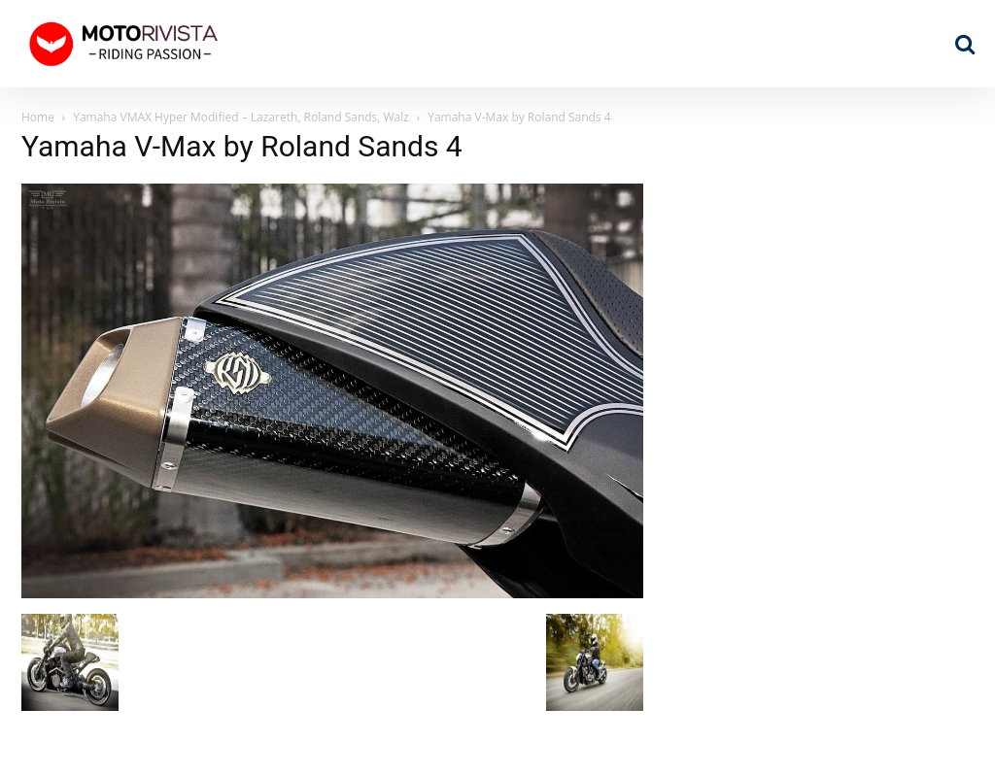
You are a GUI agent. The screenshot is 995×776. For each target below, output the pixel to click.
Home (37, 117)
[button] (965, 43)
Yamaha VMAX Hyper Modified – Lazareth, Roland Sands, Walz (241, 117)
